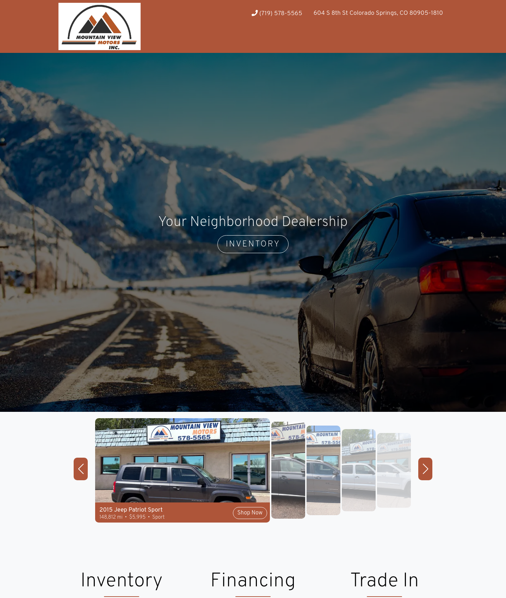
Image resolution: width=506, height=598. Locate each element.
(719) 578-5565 (277, 14)
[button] (81, 469)
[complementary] (485, 577)
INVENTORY (253, 244)
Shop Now (250, 513)
